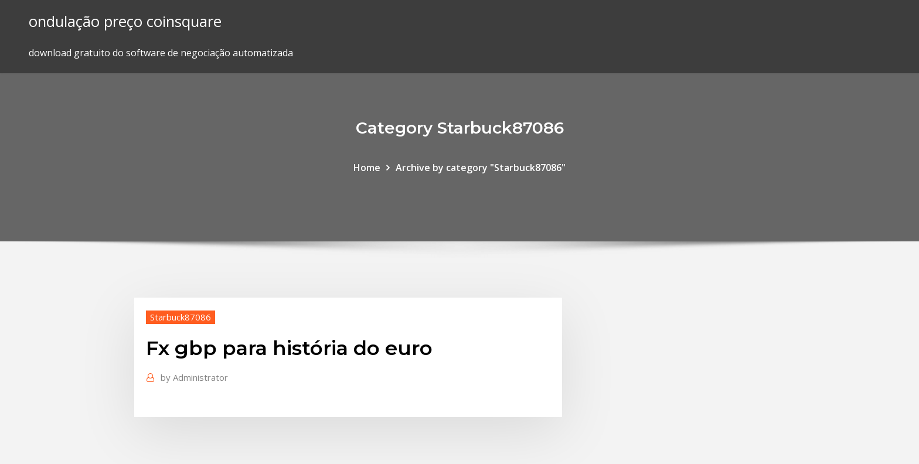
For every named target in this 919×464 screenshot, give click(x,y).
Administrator (194, 377)
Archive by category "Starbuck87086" (481, 167)
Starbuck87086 (180, 317)
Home (366, 167)
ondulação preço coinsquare (125, 21)
